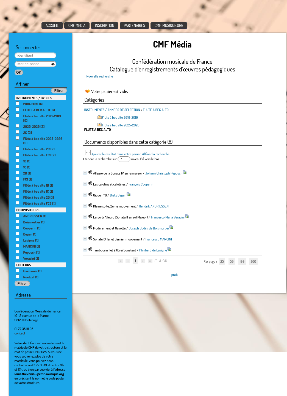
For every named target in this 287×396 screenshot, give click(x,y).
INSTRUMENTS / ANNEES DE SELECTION (112, 109)
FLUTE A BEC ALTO (156, 109)
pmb (174, 274)
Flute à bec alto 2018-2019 (120, 117)
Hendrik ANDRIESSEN (154, 206)
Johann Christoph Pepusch (163, 173)
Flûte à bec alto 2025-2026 (121, 125)
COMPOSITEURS (28, 210)
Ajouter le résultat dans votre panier (116, 154)
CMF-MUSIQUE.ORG (169, 25)
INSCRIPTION (104, 25)
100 (242, 261)
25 (222, 261)
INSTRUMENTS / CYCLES (34, 98)
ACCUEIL (52, 25)
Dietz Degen (118, 195)
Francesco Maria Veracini (168, 217)
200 (253, 261)
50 (231, 261)
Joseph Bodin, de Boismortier (149, 228)
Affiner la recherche (155, 154)
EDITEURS (23, 265)
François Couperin (141, 184)
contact (20, 333)
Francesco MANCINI (159, 239)
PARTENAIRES (134, 25)
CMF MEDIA (76, 25)
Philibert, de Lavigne (153, 250)
